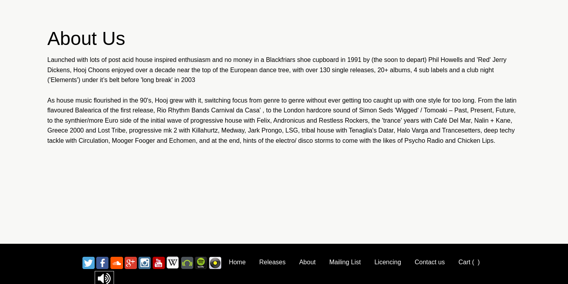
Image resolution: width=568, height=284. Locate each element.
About (307, 262)
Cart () (469, 262)
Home (237, 262)
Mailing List (345, 262)
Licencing (387, 262)
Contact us (430, 262)
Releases (272, 262)
